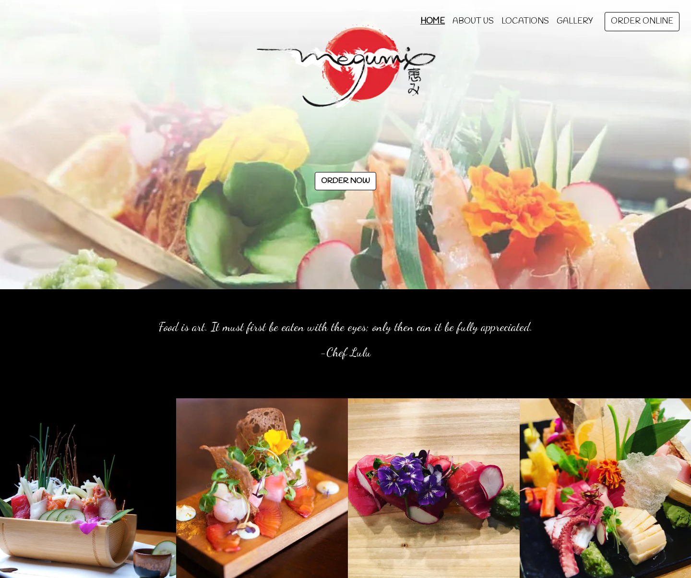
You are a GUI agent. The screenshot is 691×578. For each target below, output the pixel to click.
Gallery (575, 21)
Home (432, 21)
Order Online (642, 21)
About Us (473, 21)
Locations (525, 21)
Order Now (345, 181)
